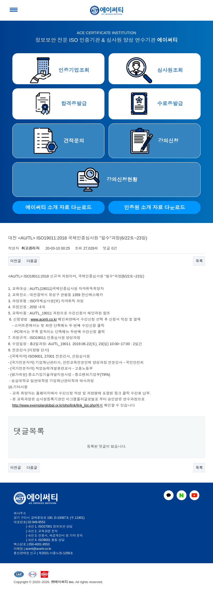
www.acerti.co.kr (44, 319)
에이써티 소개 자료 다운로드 (59, 207)
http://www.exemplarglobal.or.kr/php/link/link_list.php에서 (57, 405)
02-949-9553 (36, 522)
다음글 (32, 261)
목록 (199, 261)
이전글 (15, 261)
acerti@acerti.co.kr (38, 549)
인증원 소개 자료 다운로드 (154, 207)
